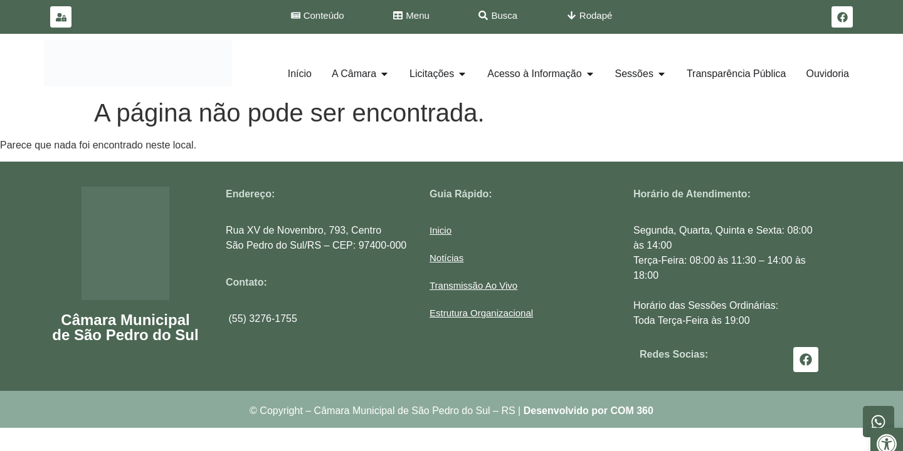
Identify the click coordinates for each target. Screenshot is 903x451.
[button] (481, 313)
